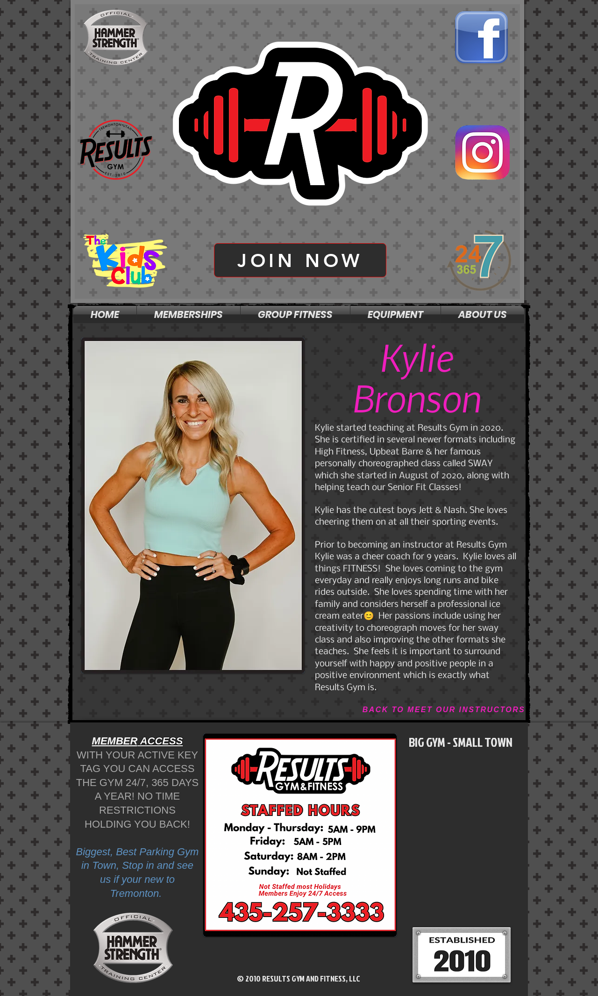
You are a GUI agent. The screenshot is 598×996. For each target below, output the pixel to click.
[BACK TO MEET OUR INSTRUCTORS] (443, 709)
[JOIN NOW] (300, 260)
